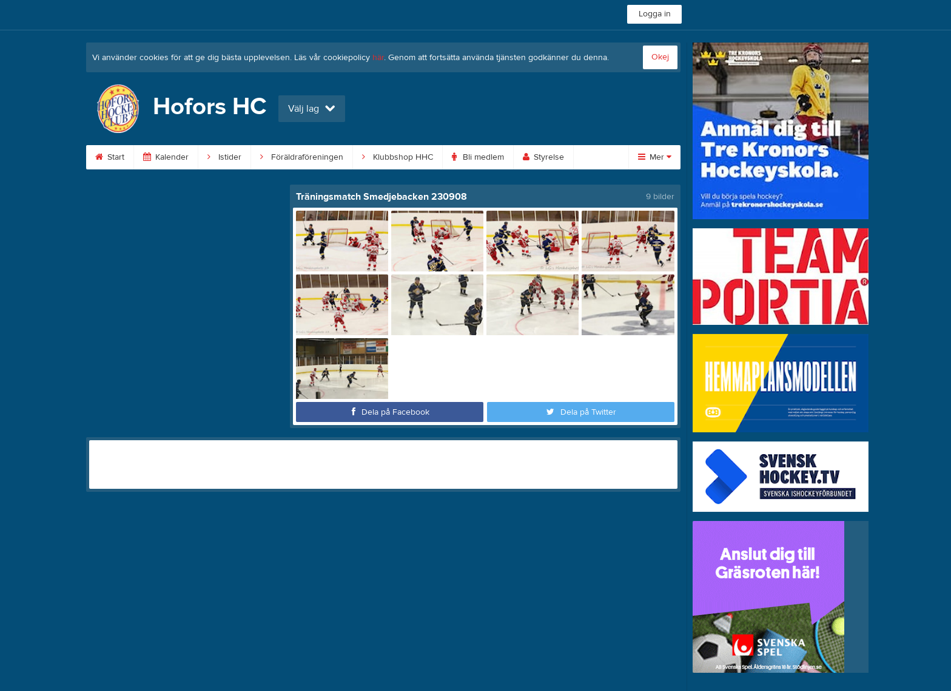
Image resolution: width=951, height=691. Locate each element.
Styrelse (543, 157)
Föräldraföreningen (301, 157)
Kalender (166, 157)
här (378, 57)
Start (109, 157)
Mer (654, 157)
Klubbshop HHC (397, 157)
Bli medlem (478, 157)
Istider (224, 157)
